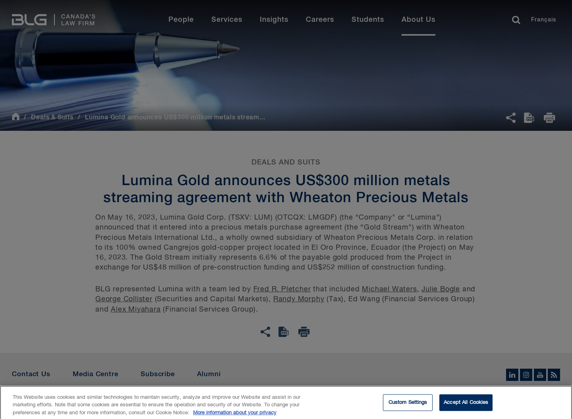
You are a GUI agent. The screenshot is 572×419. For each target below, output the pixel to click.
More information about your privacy (234, 415)
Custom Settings (407, 405)
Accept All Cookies (466, 405)
